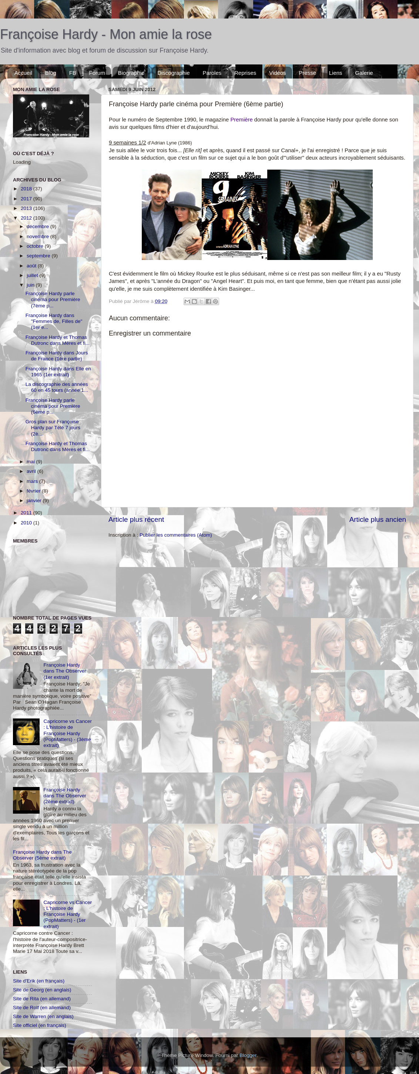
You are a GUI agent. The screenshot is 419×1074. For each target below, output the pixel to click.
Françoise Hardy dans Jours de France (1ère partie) (57, 355)
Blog (50, 73)
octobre (36, 246)
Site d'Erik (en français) (38, 981)
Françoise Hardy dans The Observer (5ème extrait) (42, 855)
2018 (27, 188)
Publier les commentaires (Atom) (176, 535)
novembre (38, 236)
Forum (97, 73)
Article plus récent (136, 519)
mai (31, 461)
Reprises (245, 73)
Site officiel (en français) (39, 1025)
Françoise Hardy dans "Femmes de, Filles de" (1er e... (54, 321)
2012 (27, 218)
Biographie (131, 73)
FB (72, 73)
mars (33, 481)
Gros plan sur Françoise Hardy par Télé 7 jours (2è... (53, 427)
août (32, 265)
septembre (39, 256)
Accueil (23, 73)
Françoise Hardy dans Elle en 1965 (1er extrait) (58, 371)
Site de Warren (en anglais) (43, 1016)
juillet (33, 275)
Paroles (211, 73)
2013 (27, 208)
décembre (38, 226)
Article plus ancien (377, 519)
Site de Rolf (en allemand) (42, 1007)
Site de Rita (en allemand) (42, 998)
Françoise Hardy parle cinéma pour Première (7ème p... (53, 299)
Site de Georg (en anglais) (42, 990)
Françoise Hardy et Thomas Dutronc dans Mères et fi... (58, 340)
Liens (335, 73)
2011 (27, 513)
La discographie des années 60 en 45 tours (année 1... (57, 387)
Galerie (364, 73)
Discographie (173, 73)
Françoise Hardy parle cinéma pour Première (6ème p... (53, 406)
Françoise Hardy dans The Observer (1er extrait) (64, 671)
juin (31, 285)
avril (32, 471)
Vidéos (277, 73)
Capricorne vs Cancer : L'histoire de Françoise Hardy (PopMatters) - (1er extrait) (67, 914)
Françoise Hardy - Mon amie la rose (106, 34)
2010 (27, 523)
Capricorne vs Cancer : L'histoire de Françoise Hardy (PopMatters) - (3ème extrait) (67, 733)
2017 (27, 198)
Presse (307, 73)
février (34, 491)
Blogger (248, 1055)
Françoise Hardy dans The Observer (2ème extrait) (64, 795)
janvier (35, 500)
